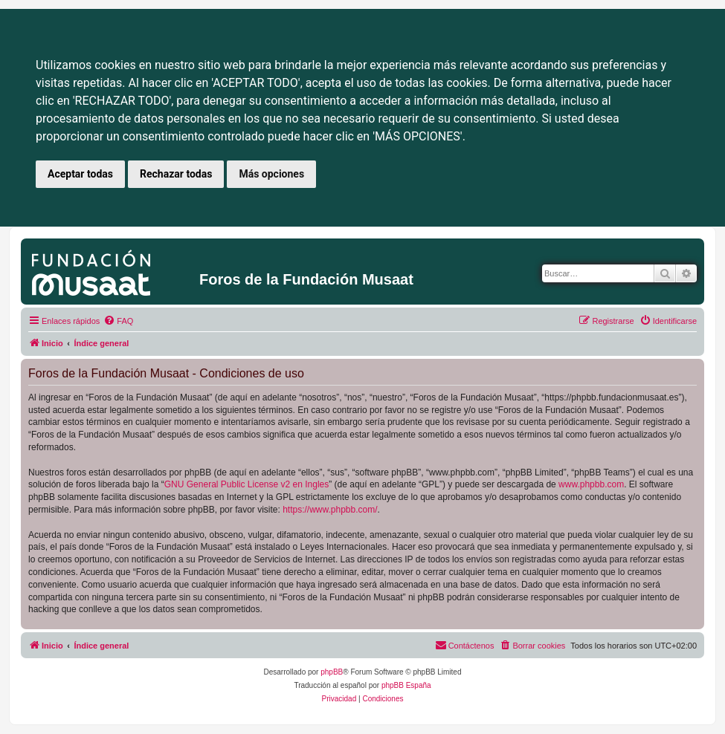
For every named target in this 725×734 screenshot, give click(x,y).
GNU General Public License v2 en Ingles (246, 484)
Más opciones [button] (271, 174)
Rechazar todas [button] (176, 174)
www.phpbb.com (591, 484)
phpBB (331, 672)
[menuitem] (118, 321)
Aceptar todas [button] (80, 174)
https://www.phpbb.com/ (330, 509)
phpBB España (406, 685)
